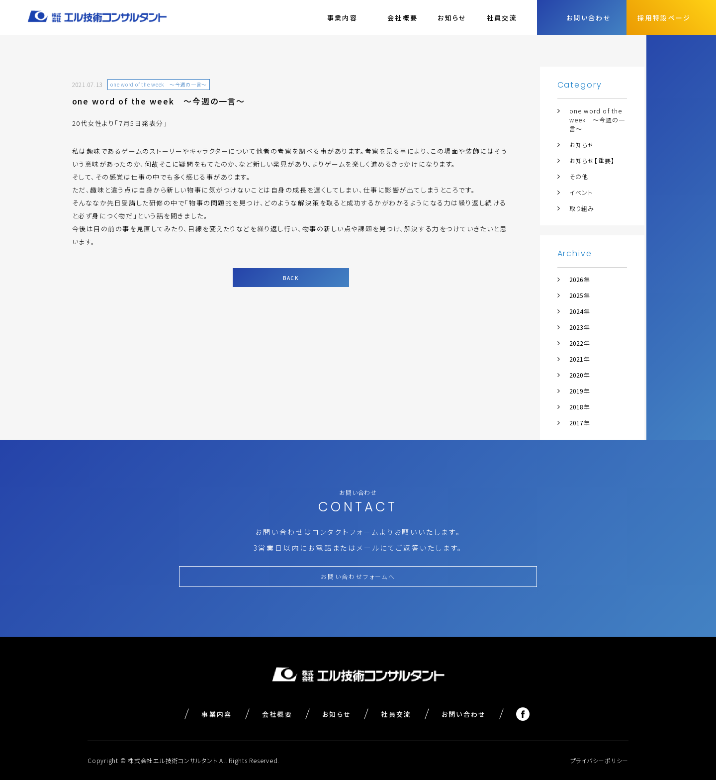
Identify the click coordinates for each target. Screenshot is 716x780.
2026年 (579, 279)
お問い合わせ (464, 714)
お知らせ (452, 17)
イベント (581, 192)
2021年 (579, 359)
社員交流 (502, 17)
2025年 (579, 295)
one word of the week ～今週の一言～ (597, 119)
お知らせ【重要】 (592, 160)
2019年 (579, 391)
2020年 (579, 375)
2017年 (579, 422)
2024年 (579, 311)
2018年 (579, 406)
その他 (579, 176)
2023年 (579, 327)
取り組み (582, 208)
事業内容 (216, 714)
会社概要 (402, 17)
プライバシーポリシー (599, 760)
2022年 (579, 343)
